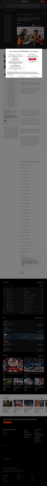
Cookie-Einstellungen (34, 76)
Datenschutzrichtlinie (22, 76)
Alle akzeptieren (15, 59)
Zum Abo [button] (32, 59)
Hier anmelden (32, 61)
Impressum (11, 76)
